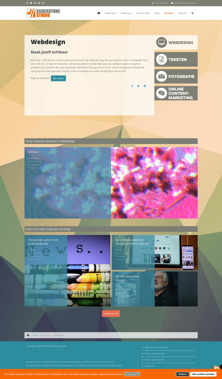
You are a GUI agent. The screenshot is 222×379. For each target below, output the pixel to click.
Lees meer (35, 164)
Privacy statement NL (154, 353)
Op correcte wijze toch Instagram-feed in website (132, 241)
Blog (157, 13)
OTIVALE (33, 152)
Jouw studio (143, 13)
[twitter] (31, 3)
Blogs (32, 250)
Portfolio (126, 13)
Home (35, 335)
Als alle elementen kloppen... (127, 278)
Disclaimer (149, 366)
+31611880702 (161, 3)
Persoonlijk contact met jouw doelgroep (43, 241)
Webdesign (34, 158)
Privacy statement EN (154, 359)
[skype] (39, 3)
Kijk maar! (58, 78)
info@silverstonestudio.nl (185, 3)
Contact (182, 13)
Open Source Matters (105, 362)
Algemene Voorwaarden (155, 347)
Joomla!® (85, 362)
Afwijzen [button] (182, 374)
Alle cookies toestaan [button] (203, 374)
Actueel (168, 13)
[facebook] (27, 3)
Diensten (109, 13)
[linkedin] (35, 3)
